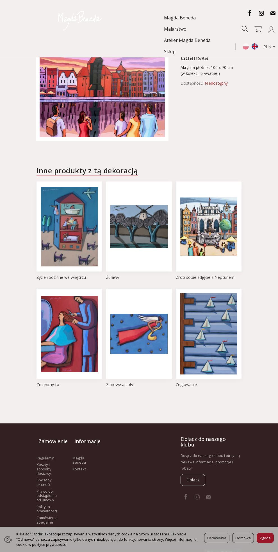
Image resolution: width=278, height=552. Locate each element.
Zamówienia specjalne (47, 515)
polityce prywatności (49, 544)
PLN (264, 23)
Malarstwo (60, 18)
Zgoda (265, 537)
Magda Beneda (25, 18)
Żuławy (113, 277)
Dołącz (192, 480)
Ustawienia (216, 537)
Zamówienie (49, 439)
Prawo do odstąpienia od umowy (47, 491)
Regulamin (45, 453)
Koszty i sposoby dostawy (44, 464)
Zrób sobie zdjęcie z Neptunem (206, 277)
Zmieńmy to (48, 384)
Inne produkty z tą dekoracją (87, 170)
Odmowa (243, 537)
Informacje (84, 439)
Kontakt (79, 464)
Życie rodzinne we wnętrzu (62, 277)
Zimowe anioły (120, 384)
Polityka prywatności (47, 504)
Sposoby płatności (44, 478)
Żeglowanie (187, 384)
